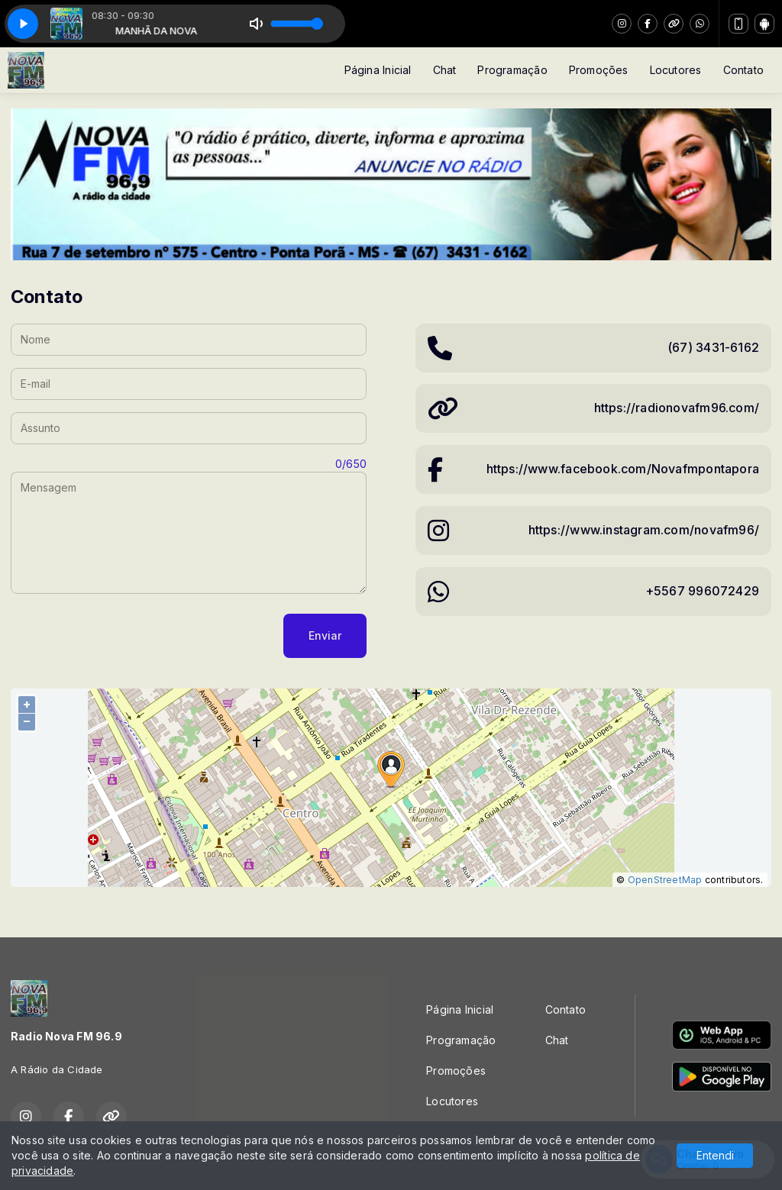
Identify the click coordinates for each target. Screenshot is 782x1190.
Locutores (676, 69)
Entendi (715, 1155)
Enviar (325, 635)
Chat (445, 69)
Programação (512, 69)
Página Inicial (378, 69)
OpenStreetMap (665, 879)
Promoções (599, 69)
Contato (743, 69)
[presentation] (127, 636)
